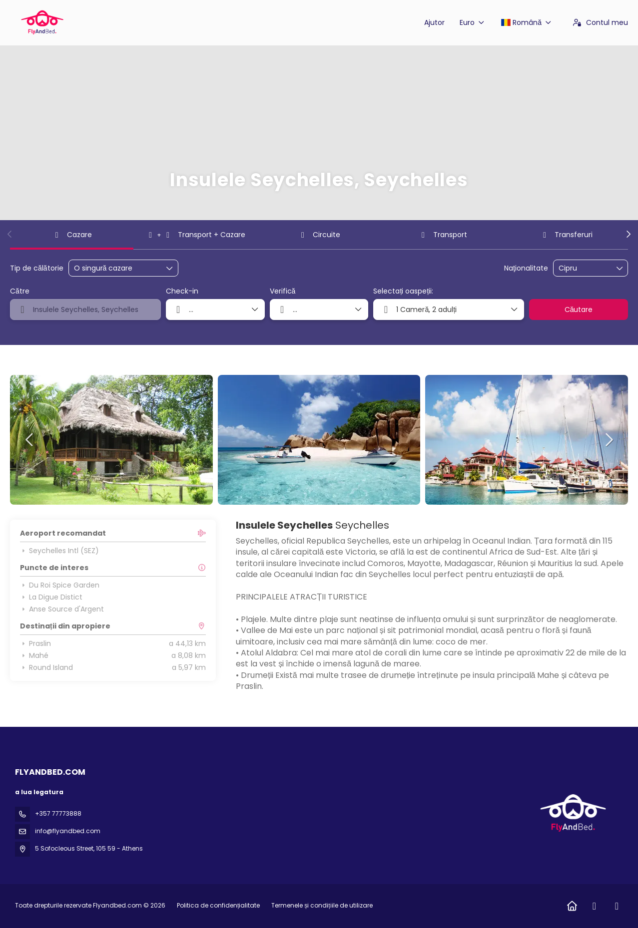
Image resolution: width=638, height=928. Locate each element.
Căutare (579, 309)
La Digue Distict (51, 597)
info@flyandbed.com (67, 831)
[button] (10, 234)
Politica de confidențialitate (218, 905)
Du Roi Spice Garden (59, 585)
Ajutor (434, 22)
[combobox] (584, 268)
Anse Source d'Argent (62, 609)
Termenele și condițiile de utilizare (321, 905)
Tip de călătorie (36, 268)
